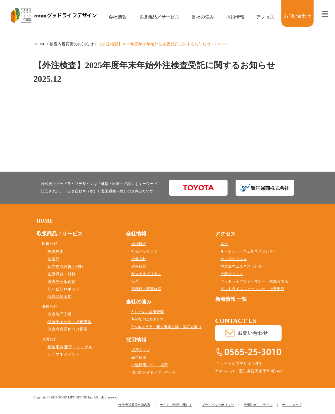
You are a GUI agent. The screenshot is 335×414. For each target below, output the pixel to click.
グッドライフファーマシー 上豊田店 (252, 289)
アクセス (261, 17)
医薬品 (53, 259)
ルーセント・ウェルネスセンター (249, 251)
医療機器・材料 (61, 274)
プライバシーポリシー (218, 405)
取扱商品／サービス (155, 17)
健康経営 (138, 266)
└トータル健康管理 (147, 312)
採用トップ (140, 350)
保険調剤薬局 (59, 296)
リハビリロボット (63, 289)
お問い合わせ (297, 16)
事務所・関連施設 (146, 289)
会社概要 (138, 244)
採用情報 (231, 17)
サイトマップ (292, 405)
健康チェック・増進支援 (69, 322)
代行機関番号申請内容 (134, 405)
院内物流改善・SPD (65, 266)
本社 (224, 244)
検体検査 (55, 251)
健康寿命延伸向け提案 (67, 329)
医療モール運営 (61, 281)
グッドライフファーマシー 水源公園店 (254, 281)
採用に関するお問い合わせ (153, 373)
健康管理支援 (59, 314)
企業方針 (138, 259)
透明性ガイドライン (258, 405)
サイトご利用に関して (176, 405)
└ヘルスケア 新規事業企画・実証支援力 (166, 327)
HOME (39, 44)
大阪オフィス (232, 274)
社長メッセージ (144, 251)
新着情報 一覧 (231, 299)
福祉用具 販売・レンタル (70, 347)
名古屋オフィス (234, 259)
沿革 (135, 281)
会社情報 (114, 17)
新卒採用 (138, 358)
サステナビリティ (146, 274)
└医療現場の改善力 (147, 319)
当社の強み (199, 17)
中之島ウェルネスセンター (243, 266)
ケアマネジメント (63, 354)
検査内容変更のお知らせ (72, 44)
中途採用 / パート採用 (149, 365)
